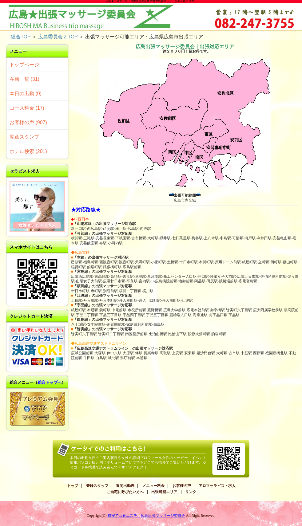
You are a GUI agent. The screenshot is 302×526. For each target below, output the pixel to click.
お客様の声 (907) (28, 122)
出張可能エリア (164, 492)
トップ (72, 486)
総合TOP (20, 36)
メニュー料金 (153, 486)
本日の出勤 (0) (26, 93)
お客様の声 (182, 486)
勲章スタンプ (24, 136)
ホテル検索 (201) (28, 151)
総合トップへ (50, 382)
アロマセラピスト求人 (217, 486)
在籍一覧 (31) (24, 79)
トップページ (24, 64)
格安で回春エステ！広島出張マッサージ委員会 (146, 515)
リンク (190, 492)
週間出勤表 (125, 486)
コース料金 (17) (27, 108)
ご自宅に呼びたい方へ (125, 492)
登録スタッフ (97, 486)
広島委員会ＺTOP (57, 36)
